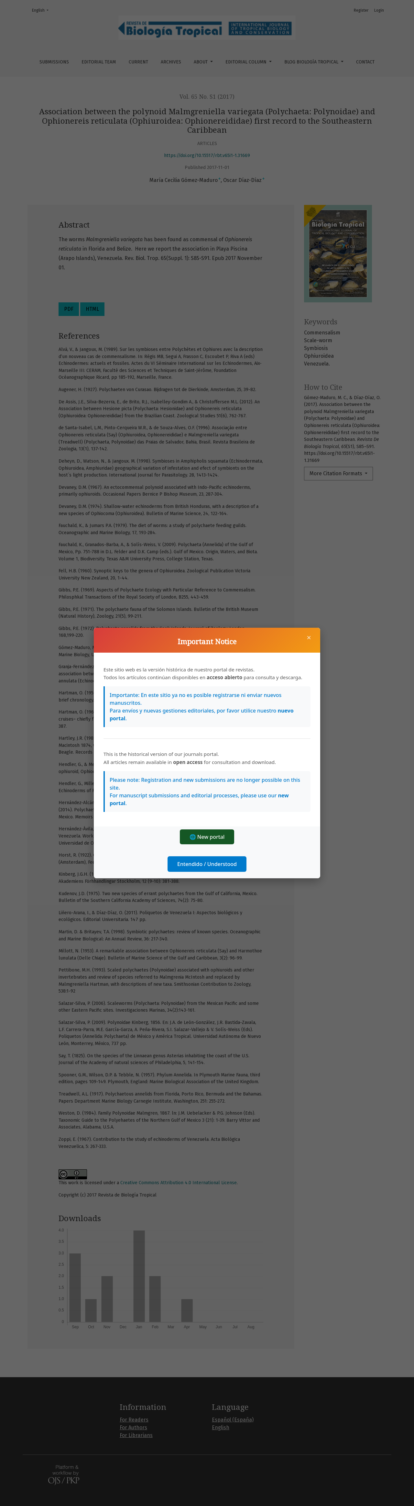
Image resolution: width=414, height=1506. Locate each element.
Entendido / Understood (207, 864)
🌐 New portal (207, 836)
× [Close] (309, 637)
